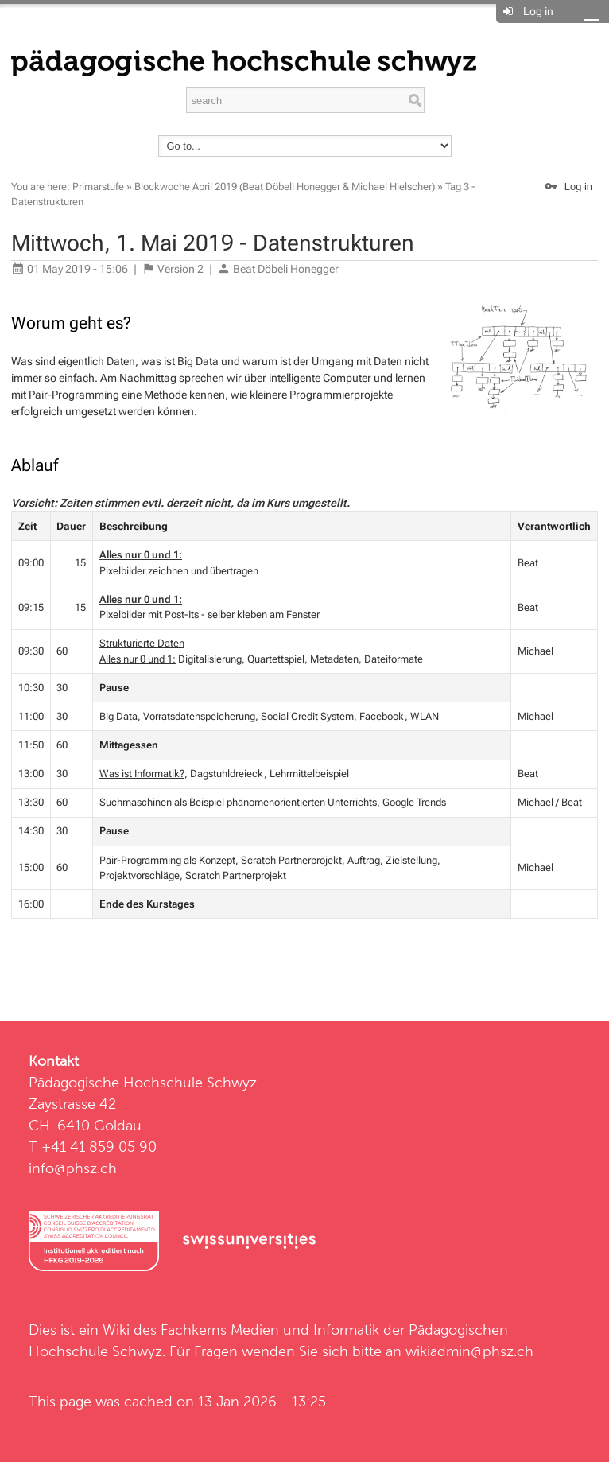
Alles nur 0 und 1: (140, 555)
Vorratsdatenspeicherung (199, 716)
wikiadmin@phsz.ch (469, 1351)
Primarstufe (98, 186)
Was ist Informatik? (141, 774)
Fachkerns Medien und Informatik (270, 1329)
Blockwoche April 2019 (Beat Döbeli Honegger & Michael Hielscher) (284, 186)
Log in (538, 11)
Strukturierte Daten (141, 643)
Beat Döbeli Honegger (286, 268)
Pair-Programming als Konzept (167, 860)
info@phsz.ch (73, 1168)
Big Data (118, 716)
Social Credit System (307, 716)
